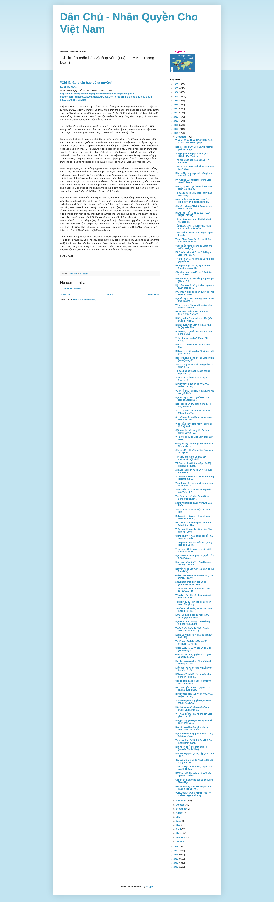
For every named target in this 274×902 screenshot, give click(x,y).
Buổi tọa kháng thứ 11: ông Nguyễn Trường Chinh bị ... (193, 563)
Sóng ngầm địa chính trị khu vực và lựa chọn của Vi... (193, 682)
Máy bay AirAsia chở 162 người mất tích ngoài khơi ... (193, 662)
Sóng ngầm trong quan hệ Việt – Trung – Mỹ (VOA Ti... (191, 154)
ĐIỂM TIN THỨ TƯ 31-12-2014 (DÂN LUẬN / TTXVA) (192, 214)
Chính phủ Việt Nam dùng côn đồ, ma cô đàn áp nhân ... (194, 537)
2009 (176, 863)
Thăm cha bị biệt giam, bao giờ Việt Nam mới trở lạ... (193, 550)
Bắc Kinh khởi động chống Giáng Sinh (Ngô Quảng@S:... (194, 359)
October (180, 805)
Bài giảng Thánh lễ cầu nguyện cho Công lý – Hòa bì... (193, 675)
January (180, 841)
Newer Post (66, 294)
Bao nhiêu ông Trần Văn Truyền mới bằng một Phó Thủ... (193, 787)
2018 (176, 117)
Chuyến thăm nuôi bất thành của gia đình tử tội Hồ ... (193, 207)
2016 (176, 125)
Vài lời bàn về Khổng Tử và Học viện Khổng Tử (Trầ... (193, 609)
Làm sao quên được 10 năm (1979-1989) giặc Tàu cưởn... (192, 616)
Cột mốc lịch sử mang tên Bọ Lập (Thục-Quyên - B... (192, 431)
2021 (176, 104)
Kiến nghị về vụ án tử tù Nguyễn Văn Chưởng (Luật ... (193, 669)
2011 (176, 854)
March (179, 833)
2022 (176, 100)
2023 (176, 96)
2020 (176, 108)
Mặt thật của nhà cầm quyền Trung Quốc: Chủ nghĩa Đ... (192, 708)
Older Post (153, 294)
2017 (176, 121)
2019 (176, 113)
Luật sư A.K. (68, 86)
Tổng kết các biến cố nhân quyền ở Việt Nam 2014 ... (193, 596)
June (178, 821)
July (178, 817)
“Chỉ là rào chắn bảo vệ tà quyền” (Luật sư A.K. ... (192, 378)
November (181, 800)
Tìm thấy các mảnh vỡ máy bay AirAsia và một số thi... (191, 458)
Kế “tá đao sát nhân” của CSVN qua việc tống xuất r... (193, 253)
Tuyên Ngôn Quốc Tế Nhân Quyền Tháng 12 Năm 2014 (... (192, 629)
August (180, 813)
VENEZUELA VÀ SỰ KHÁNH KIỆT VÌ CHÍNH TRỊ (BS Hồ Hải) (193, 794)
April (178, 829)
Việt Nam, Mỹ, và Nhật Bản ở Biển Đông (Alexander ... (192, 497)
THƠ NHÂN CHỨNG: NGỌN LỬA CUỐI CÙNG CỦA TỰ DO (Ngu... (194, 141)
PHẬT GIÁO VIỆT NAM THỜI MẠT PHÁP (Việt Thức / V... (191, 312)
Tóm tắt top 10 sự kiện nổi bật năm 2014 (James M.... (192, 589)
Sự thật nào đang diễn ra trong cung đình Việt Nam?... (193, 418)
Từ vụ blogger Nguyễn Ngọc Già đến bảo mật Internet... (193, 306)
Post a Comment (72, 288)
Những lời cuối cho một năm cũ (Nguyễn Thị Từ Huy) (191, 748)
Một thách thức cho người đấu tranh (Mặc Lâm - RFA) (193, 523)
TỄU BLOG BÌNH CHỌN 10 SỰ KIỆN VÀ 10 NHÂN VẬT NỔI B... (193, 227)
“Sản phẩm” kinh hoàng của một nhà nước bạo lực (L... (193, 247)
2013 (176, 846)
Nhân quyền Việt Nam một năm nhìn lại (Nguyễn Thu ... (193, 326)
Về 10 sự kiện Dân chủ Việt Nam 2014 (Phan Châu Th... (194, 411)
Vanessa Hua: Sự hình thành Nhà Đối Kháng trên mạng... (193, 741)
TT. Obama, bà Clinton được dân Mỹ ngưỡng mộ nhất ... (193, 464)
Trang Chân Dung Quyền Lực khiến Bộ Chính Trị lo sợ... (193, 240)
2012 (176, 850)
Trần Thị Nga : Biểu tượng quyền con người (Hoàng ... (193, 767)
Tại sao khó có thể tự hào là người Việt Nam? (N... (192, 372)
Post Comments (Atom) (84, 299)
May (178, 825)
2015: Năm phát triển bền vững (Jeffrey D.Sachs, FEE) (190, 583)
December (181, 137)
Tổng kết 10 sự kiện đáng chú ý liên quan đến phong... (193, 603)
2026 (176, 84)
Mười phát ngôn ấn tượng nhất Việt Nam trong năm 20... (192, 266)
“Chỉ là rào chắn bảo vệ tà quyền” (86, 82)
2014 (176, 133)
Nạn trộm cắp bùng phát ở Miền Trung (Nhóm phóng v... (194, 734)
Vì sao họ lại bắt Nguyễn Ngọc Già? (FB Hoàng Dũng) (193, 701)
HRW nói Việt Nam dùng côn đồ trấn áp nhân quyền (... (193, 774)
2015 (176, 129)
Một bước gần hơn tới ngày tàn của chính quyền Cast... (193, 688)
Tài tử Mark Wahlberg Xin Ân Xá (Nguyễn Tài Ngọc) (191, 642)
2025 (176, 88)
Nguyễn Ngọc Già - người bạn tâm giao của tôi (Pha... (192, 398)
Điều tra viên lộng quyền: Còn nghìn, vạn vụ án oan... (193, 655)
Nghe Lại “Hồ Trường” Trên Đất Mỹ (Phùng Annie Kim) (192, 622)
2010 (176, 859)
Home (110, 294)
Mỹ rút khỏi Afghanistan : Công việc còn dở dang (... (193, 181)
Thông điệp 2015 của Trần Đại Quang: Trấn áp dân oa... (194, 543)
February (181, 837)
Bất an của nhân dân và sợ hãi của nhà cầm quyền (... (192, 517)
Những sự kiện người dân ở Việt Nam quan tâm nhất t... (193, 187)
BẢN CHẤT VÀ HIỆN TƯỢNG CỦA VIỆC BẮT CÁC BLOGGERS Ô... (192, 200)
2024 (176, 92)
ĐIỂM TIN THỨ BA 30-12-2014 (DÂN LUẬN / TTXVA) (192, 385)
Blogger (149, 886)
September (181, 809)
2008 (176, 867)
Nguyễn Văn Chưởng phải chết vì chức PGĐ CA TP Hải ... (191, 728)
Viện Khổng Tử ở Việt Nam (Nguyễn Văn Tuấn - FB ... (193, 490)
